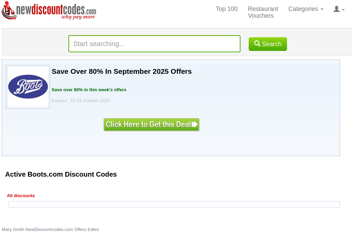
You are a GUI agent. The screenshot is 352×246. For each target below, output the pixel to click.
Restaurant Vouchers (263, 12)
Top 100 (227, 8)
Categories (305, 8)
